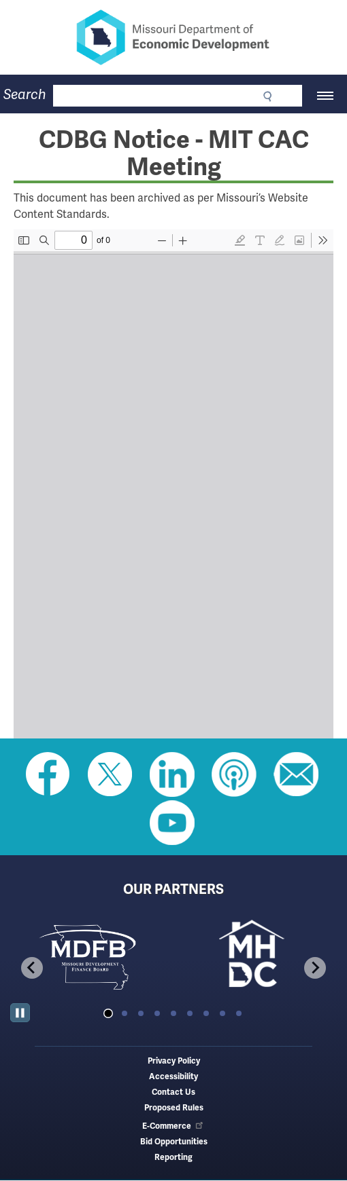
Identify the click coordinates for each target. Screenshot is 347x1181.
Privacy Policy (174, 1061)
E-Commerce (173, 1126)
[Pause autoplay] (20, 1013)
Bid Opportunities (174, 1142)
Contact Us (173, 1092)
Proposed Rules (173, 1108)
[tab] (108, 1013)
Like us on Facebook (48, 774)
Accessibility (173, 1077)
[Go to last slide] (32, 968)
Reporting (173, 1157)
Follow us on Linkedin (172, 774)
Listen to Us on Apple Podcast (234, 774)
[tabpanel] (92, 956)
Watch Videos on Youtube (172, 822)
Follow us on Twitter (110, 774)
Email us (296, 774)
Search (24, 94)
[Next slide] (315, 968)
